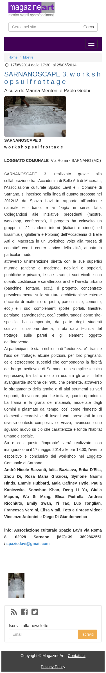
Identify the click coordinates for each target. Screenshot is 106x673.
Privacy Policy (53, 667)
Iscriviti (88, 634)
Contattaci (76, 655)
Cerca (89, 27)
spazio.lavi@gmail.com (28, 543)
